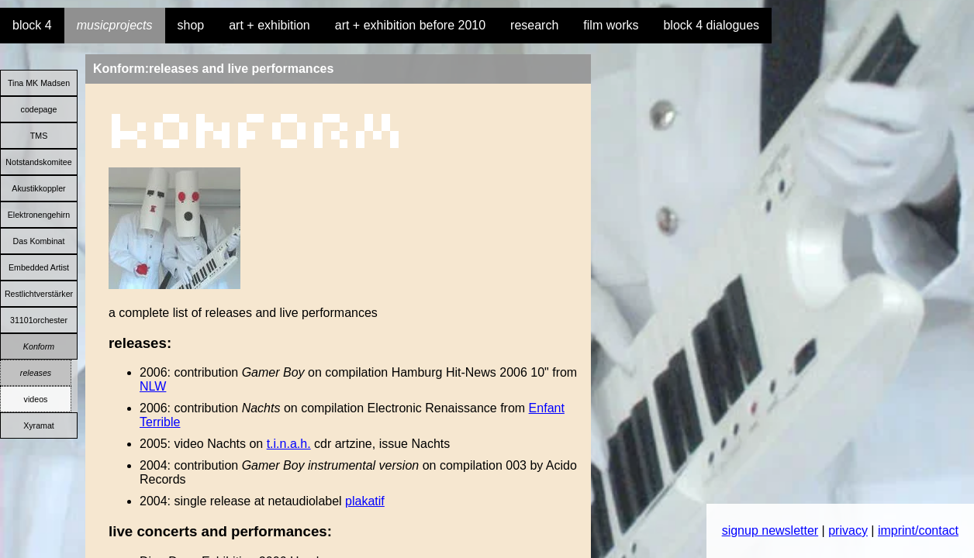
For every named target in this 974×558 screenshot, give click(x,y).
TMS (39, 135)
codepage (39, 109)
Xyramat (38, 425)
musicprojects (115, 25)
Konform (38, 346)
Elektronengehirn (39, 214)
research (534, 25)
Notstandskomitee (38, 162)
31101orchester (38, 320)
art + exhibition (269, 25)
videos (36, 399)
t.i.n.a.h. (289, 443)
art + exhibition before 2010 (410, 25)
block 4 (32, 25)
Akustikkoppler (38, 188)
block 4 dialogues (711, 25)
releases (35, 372)
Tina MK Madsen (39, 83)
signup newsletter (770, 530)
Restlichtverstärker (39, 293)
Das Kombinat (39, 241)
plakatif (365, 501)
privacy (848, 530)
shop (191, 25)
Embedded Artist (39, 267)
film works (610, 25)
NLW (153, 386)
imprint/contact (918, 530)
